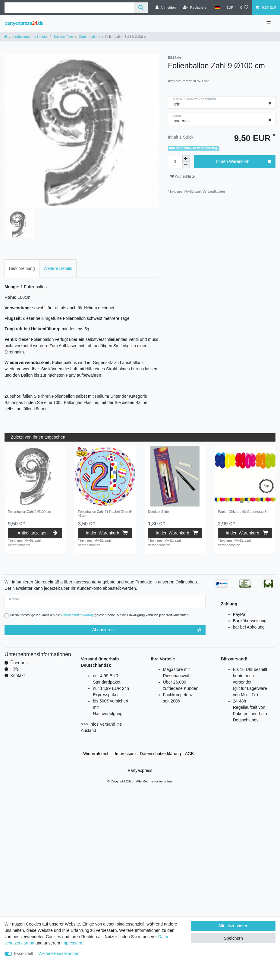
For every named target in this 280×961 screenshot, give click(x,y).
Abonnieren (146, 630)
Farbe (177, 116)
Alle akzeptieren (233, 925)
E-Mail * (14, 598)
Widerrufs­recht (97, 753)
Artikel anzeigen (37, 533)
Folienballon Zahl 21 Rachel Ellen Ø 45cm (104, 513)
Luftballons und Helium (30, 36)
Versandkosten (213, 191)
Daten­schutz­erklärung (160, 753)
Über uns (18, 662)
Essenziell (23, 953)
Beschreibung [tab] (22, 268)
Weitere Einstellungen (58, 953)
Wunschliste (182, 176)
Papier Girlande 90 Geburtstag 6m (243, 511)
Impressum (125, 753)
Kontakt (17, 675)
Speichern (233, 938)
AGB (189, 753)
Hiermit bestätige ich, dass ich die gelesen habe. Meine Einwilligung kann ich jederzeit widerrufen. (100, 615)
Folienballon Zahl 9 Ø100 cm (29, 511)
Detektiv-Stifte (158, 511)
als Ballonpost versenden (194, 99)
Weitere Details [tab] (58, 268)
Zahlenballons (89, 36)
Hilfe (14, 669)
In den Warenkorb (243, 161)
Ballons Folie (63, 36)
